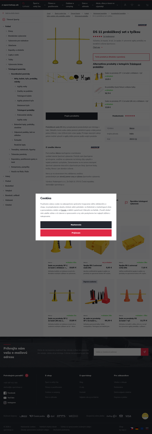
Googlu (63, 210)
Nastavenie (76, 225)
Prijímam (76, 233)
